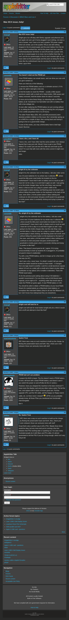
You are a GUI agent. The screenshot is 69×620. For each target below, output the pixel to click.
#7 (65, 335)
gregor (6, 562)
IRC (9, 459)
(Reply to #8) (23, 412)
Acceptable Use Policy (13, 581)
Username (8, 490)
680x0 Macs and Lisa (27, 17)
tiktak (6, 547)
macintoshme (10, 339)
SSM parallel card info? (13, 527)
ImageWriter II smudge (13, 519)
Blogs (7, 571)
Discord (10, 464)
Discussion (14, 17)
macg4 (7, 35)
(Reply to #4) (24, 211)
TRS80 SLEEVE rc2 (10, 555)
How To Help (44, 13)
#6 (65, 302)
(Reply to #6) (23, 335)
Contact (63, 13)
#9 (65, 412)
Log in (5, 27)
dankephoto (9, 375)
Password (8, 495)
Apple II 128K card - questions (15, 529)
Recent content (10, 481)
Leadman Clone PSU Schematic (16, 524)
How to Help (34, 607)
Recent (18, 13)
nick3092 (7, 552)
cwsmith (7, 75)
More (63, 532)
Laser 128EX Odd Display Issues (16, 521)
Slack (9, 468)
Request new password (13, 500)
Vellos (6, 416)
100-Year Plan (54, 13)
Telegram (11, 470)
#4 (65, 167)
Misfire (10, 466)
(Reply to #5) (24, 302)
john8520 (8, 139)
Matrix (10, 461)
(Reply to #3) (24, 167)
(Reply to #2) (24, 136)
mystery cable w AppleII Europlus (14, 560)
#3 (65, 136)
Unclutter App (38, 511)
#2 (65, 72)
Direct (28, 511)
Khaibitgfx (7, 557)
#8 (65, 372)
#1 (65, 32)
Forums (11, 13)
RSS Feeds (9, 576)
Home (5, 13)
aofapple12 (7, 542)
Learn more (7, 473)
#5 (65, 211)
